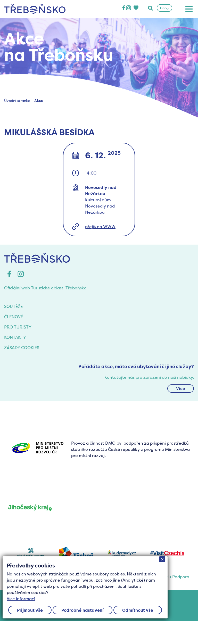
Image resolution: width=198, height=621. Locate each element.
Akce (38, 100)
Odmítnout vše (137, 610)
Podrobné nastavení (82, 610)
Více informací (21, 598)
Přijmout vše (30, 610)
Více (180, 388)
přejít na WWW (100, 226)
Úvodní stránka (17, 100)
